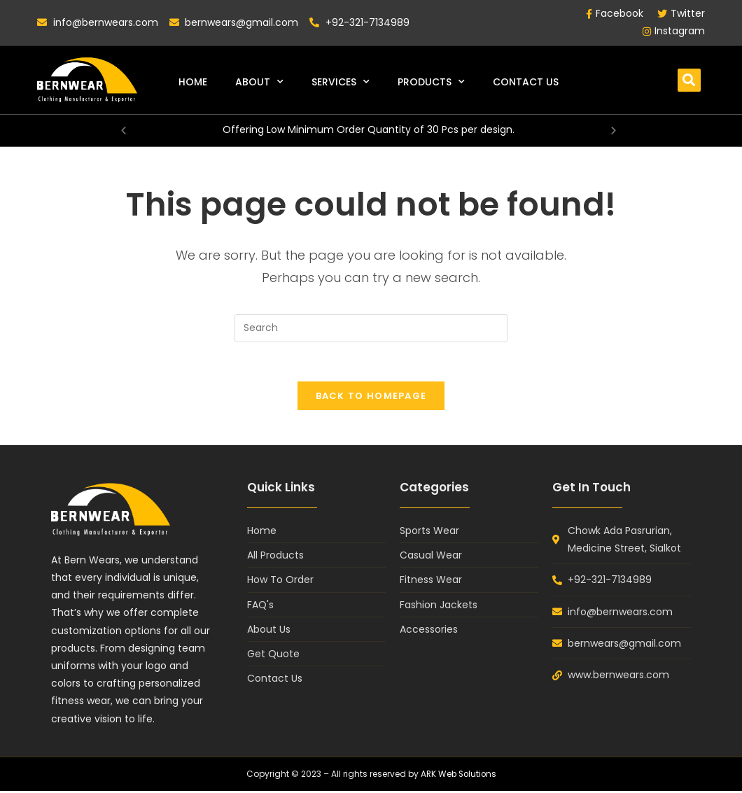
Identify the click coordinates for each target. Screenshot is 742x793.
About (259, 81)
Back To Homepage (371, 398)
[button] (689, 80)
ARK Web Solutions (458, 777)
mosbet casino (10, 0)
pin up (1, 0)
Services (341, 81)
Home (192, 82)
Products (431, 81)
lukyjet (5, 0)
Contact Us (526, 82)
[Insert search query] (370, 328)
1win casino (17, 0)
